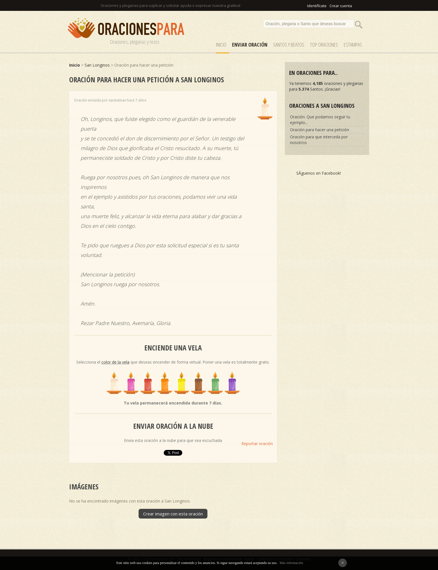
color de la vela (115, 362)
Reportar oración (257, 443)
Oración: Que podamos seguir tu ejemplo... (320, 119)
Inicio (221, 44)
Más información (291, 563)
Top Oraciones (324, 44)
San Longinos (97, 65)
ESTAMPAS (353, 44)
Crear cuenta (340, 5)
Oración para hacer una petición (319, 129)
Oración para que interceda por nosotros (319, 139)
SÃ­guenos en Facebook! (318, 173)
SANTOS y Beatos (288, 44)
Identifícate (317, 5)
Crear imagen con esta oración (173, 514)
